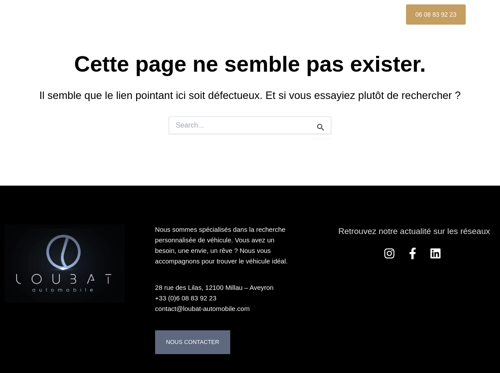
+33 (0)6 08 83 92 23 (186, 298)
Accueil (131, 14)
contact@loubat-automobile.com (202, 308)
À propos (257, 14)
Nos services (319, 14)
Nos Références (148, 34)
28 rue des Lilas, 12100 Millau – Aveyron (214, 287)
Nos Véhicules (192, 14)
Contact (215, 34)
